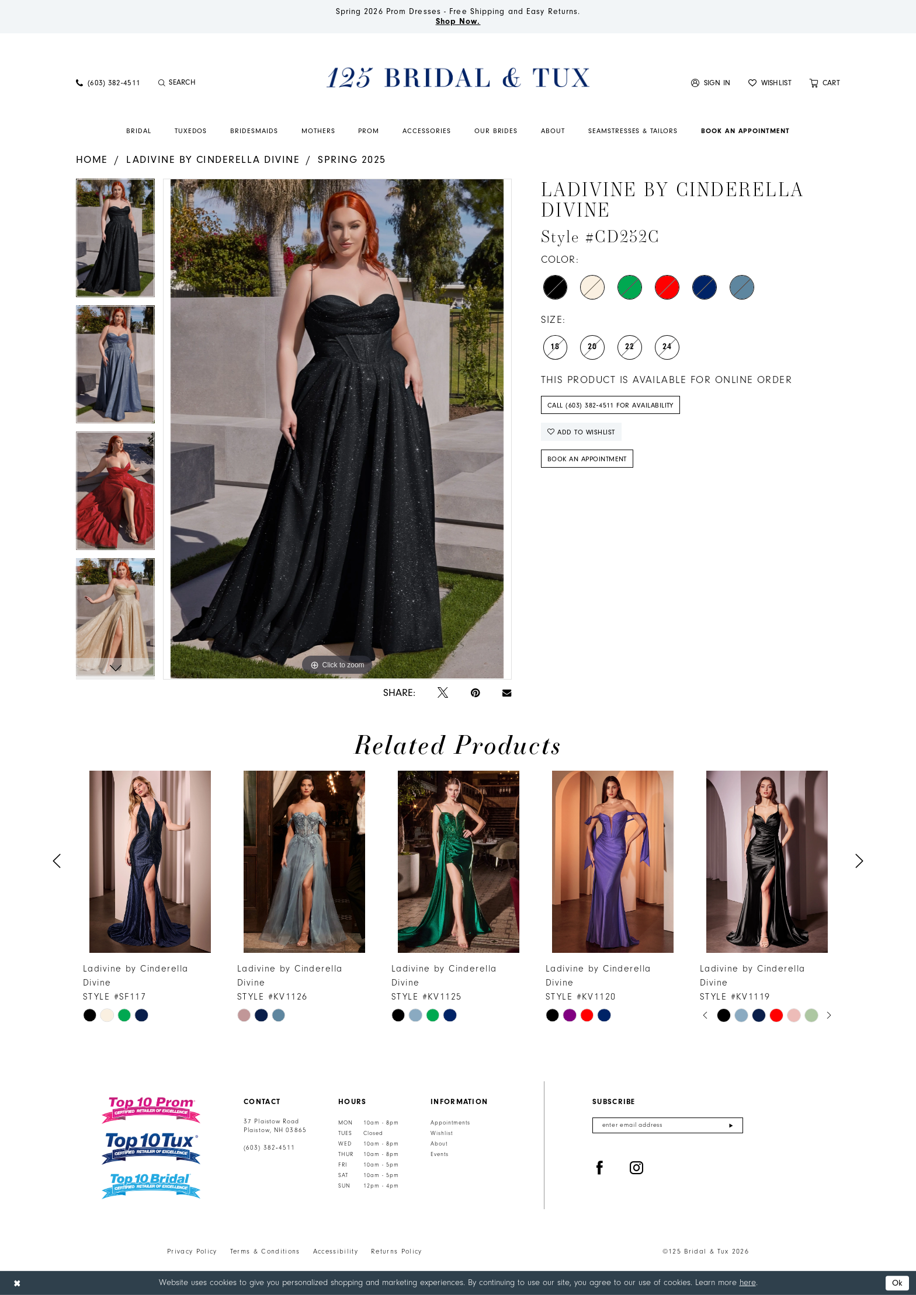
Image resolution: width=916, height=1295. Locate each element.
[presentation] (150, 861)
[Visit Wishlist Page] (770, 83)
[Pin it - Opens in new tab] (475, 693)
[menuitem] (108, 83)
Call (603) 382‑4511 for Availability (610, 405)
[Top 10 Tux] (151, 1149)
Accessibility (335, 1251)
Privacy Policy (192, 1251)
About (439, 1143)
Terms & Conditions (265, 1251)
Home (92, 160)
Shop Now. (458, 21)
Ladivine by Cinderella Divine (213, 160)
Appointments (450, 1122)
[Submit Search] (161, 83)
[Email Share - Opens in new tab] (507, 693)
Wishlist (442, 1133)
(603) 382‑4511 (269, 1147)
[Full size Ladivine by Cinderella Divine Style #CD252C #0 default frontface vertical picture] (337, 428)
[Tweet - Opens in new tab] (443, 693)
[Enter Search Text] (218, 83)
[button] (711, 83)
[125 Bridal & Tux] (458, 77)
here (748, 1282)
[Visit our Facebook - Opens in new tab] (600, 1168)
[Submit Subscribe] (731, 1125)
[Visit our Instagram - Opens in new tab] (636, 1168)
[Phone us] (108, 83)
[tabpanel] (115, 242)
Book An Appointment (587, 459)
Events (440, 1154)
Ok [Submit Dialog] (897, 1283)
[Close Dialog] (17, 1283)
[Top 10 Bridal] (151, 1187)
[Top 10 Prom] (151, 1110)
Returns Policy (396, 1251)
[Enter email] (667, 1125)
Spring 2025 (352, 160)
